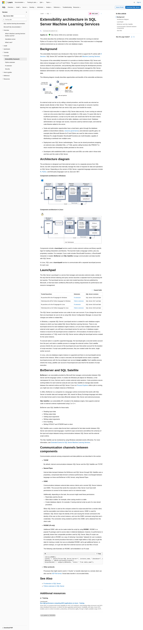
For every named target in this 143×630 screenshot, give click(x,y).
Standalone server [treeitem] (10, 39)
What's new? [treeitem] (8, 42)
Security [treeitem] (7, 69)
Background (120, 17)
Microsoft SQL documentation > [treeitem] (13, 27)
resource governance (71, 131)
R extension (77, 297)
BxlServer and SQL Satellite (125, 24)
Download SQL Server (133, 7)
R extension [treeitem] (8, 65)
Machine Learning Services (91, 56)
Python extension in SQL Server (54, 586)
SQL (48, 13)
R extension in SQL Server (52, 583)
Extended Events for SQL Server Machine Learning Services (70, 442)
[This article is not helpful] (134, 37)
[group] (73, 559)
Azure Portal (119, 7)
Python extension (79, 301)
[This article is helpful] (132, 37)
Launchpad (120, 22)
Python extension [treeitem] (10, 62)
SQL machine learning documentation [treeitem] (14, 23)
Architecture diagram (123, 19)
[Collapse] (26, 12)
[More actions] (101, 13)
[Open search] (134, 2)
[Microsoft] (3, 2)
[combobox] (14, 16)
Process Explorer (82, 385)
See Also (119, 30)
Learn (42, 13)
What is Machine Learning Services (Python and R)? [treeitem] (15, 35)
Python (44, 172)
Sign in (139, 2)
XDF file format (57, 573)
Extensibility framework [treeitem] (12, 59)
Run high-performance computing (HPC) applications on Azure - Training (62, 603)
